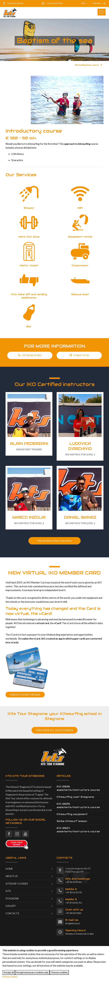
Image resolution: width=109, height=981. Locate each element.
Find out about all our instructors (54, 540)
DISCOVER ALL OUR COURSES (54, 730)
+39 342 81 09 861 (15, 3)
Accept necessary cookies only (32, 972)
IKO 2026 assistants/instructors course (78, 788)
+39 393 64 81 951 (73, 901)
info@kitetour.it (72, 921)
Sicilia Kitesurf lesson (72, 821)
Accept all (9, 972)
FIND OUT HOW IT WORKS (25, 694)
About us (12, 876)
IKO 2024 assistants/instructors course (78, 829)
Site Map (97, 3)
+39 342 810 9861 (55, 3)
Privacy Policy (9, 976)
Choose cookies (59, 972)
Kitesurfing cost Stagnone (75, 796)
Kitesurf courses (17, 883)
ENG (84, 3)
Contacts (12, 913)
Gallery (11, 905)
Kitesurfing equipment (72, 814)
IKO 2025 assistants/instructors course (78, 805)
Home (9, 868)
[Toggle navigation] (102, 12)
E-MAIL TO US (79, 355)
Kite (8, 891)
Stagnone (12, 898)
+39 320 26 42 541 (73, 891)
